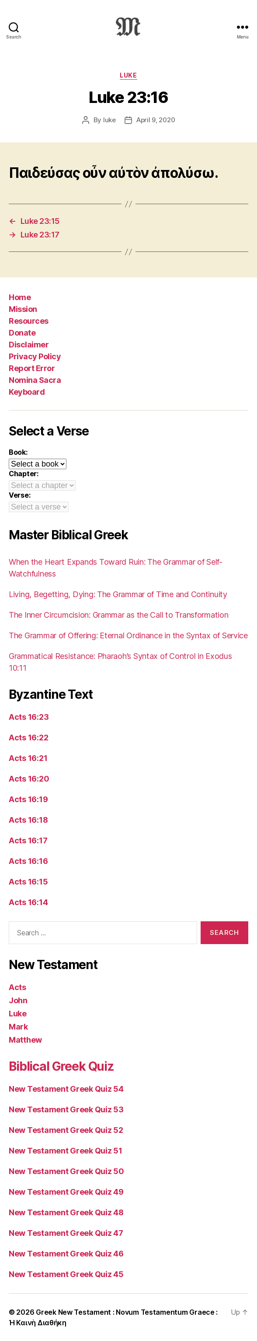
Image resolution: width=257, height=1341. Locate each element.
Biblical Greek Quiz (61, 1066)
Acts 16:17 (28, 840)
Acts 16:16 (28, 861)
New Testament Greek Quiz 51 (65, 1150)
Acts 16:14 (28, 902)
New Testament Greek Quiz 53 (66, 1109)
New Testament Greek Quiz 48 (66, 1212)
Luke (128, 75)
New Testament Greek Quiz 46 (66, 1253)
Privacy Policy (35, 356)
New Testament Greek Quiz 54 (66, 1088)
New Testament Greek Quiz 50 (66, 1171)
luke (109, 120)
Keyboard (27, 391)
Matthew (25, 1039)
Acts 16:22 (28, 737)
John (18, 1000)
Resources (29, 321)
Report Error (32, 368)
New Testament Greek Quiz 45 (66, 1274)
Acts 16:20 (29, 778)
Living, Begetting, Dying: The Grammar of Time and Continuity (118, 594)
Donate (22, 332)
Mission (23, 309)
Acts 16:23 (29, 717)
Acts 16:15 (28, 881)
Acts (17, 987)
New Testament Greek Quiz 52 (66, 1130)
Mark (18, 1026)
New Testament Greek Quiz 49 (66, 1191)
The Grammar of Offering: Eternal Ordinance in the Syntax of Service (128, 635)
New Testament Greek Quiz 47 (66, 1233)
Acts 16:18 (28, 819)
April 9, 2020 (155, 120)
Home (20, 297)
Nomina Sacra (35, 380)
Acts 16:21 (28, 758)
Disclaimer (29, 344)
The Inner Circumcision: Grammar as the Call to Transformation (119, 614)
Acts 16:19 (28, 799)
